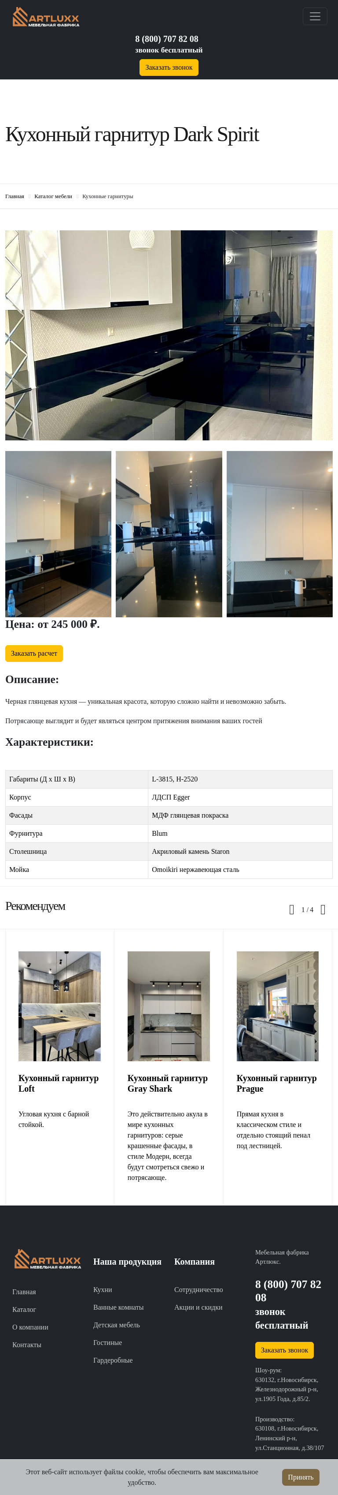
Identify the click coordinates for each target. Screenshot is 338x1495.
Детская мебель (116, 1325)
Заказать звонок (168, 67)
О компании (30, 1327)
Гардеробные (113, 1360)
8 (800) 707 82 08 (166, 39)
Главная (24, 1292)
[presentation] (291, 909)
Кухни (102, 1289)
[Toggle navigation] (315, 16)
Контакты (26, 1345)
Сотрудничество (198, 1289)
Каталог (24, 1309)
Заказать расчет (34, 653)
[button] (305, 910)
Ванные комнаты (118, 1307)
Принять (300, 1477)
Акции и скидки (198, 1307)
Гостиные (107, 1342)
